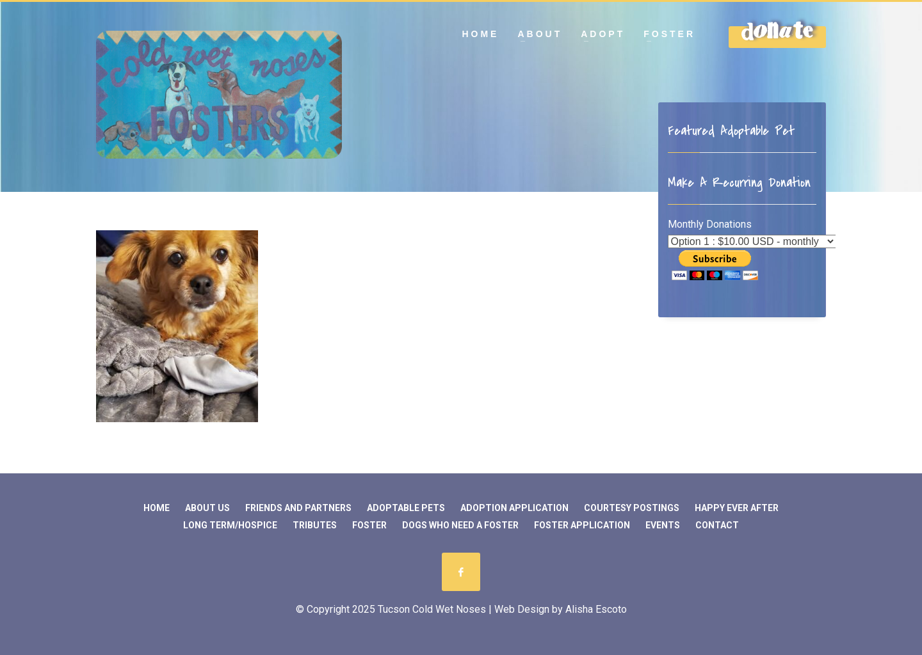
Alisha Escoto (596, 609)
